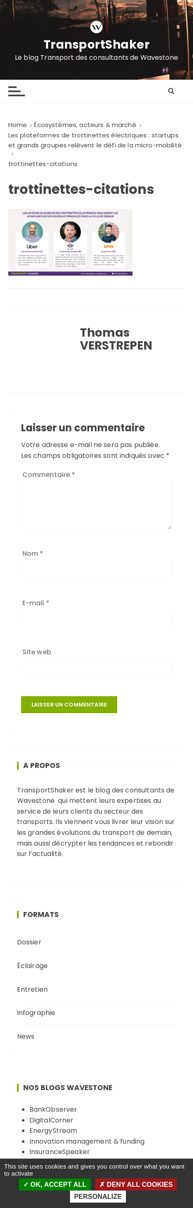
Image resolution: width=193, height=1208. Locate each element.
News (26, 1036)
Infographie (36, 1012)
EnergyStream (53, 1130)
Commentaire (48, 474)
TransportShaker (96, 44)
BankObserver (53, 1109)
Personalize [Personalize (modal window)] (98, 1196)
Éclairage (32, 966)
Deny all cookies (136, 1184)
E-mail (35, 603)
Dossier (29, 942)
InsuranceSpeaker (59, 1152)
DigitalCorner (51, 1120)
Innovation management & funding (87, 1141)
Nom (32, 553)
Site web (36, 652)
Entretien (32, 989)
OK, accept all (55, 1184)
